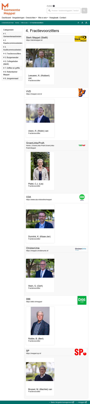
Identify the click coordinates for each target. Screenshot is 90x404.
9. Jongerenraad (10, 78)
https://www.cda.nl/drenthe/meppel (39, 199)
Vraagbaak (53, 18)
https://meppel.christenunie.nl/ (37, 251)
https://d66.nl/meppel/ (34, 302)
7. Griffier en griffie (11, 68)
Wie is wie (42, 18)
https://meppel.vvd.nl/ (34, 94)
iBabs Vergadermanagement (62, 402)
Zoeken (49, 6)
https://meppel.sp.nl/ (33, 353)
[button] (84, 10)
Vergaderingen (18, 18)
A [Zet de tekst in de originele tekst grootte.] (78, 23)
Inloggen (82, 402)
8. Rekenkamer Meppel (10, 73)
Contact (63, 18)
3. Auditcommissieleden (12, 48)
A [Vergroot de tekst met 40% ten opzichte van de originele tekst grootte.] (86, 22)
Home (17, 23)
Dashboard (6, 18)
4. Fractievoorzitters (12, 54)
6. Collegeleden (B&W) (10, 62)
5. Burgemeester (10, 57)
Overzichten (31, 18)
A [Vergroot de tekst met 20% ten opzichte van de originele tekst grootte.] (82, 22)
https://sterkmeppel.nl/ (34, 40)
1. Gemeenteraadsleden (12, 35)
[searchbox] (64, 10)
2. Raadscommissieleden (12, 41)
